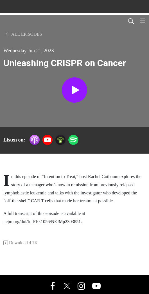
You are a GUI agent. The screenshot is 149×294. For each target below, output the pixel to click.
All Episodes (23, 34)
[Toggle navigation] (142, 20)
